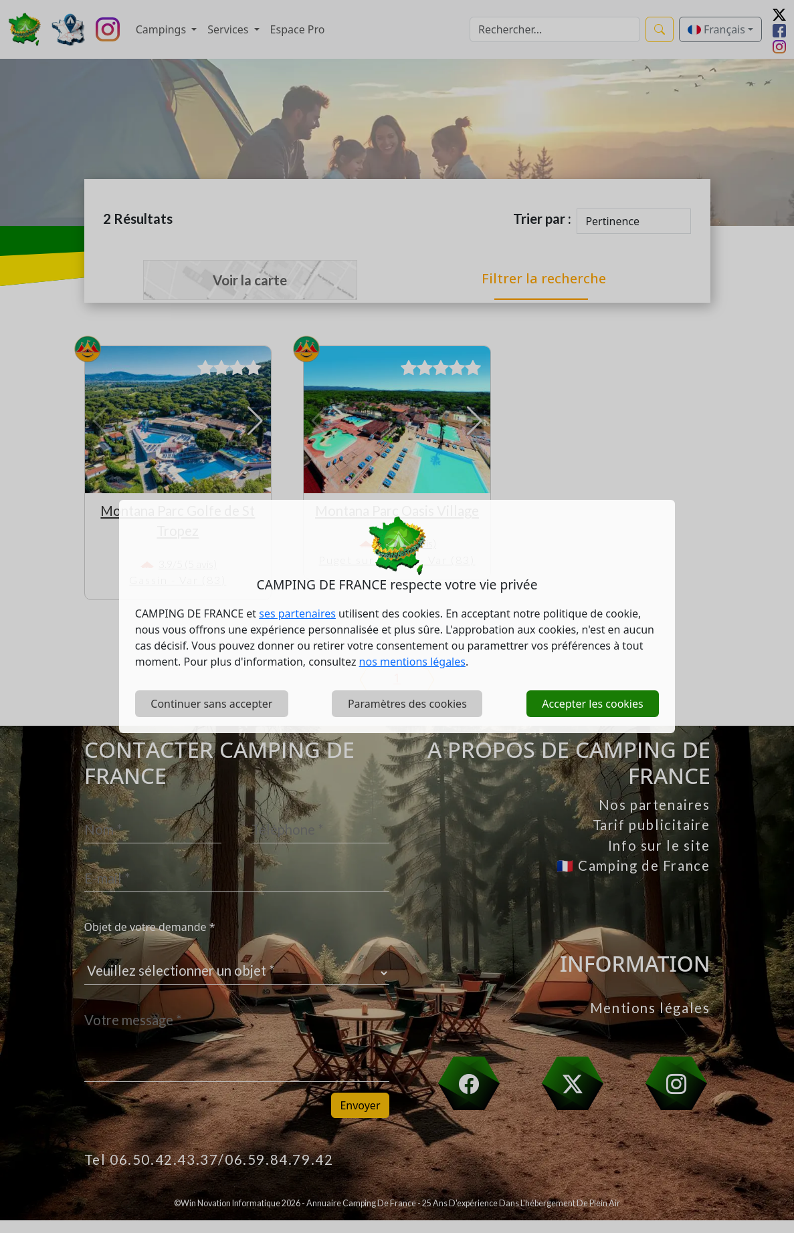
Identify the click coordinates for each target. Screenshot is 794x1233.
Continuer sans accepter (211, 703)
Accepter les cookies (592, 703)
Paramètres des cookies (407, 703)
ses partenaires (297, 613)
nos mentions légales (412, 661)
